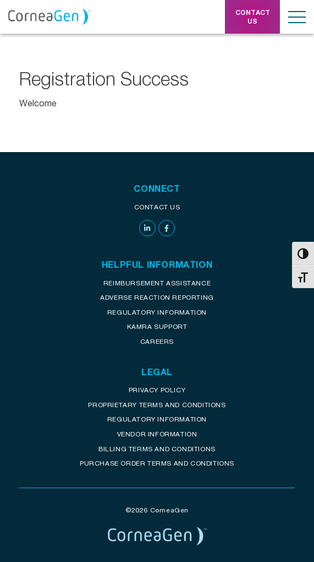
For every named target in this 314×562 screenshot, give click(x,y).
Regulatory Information (157, 312)
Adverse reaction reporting (157, 297)
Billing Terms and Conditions (157, 449)
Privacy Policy (157, 390)
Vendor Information (157, 434)
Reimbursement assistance (157, 283)
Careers (157, 341)
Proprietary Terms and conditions (156, 405)
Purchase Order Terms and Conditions (157, 463)
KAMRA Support (157, 326)
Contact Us (157, 207)
